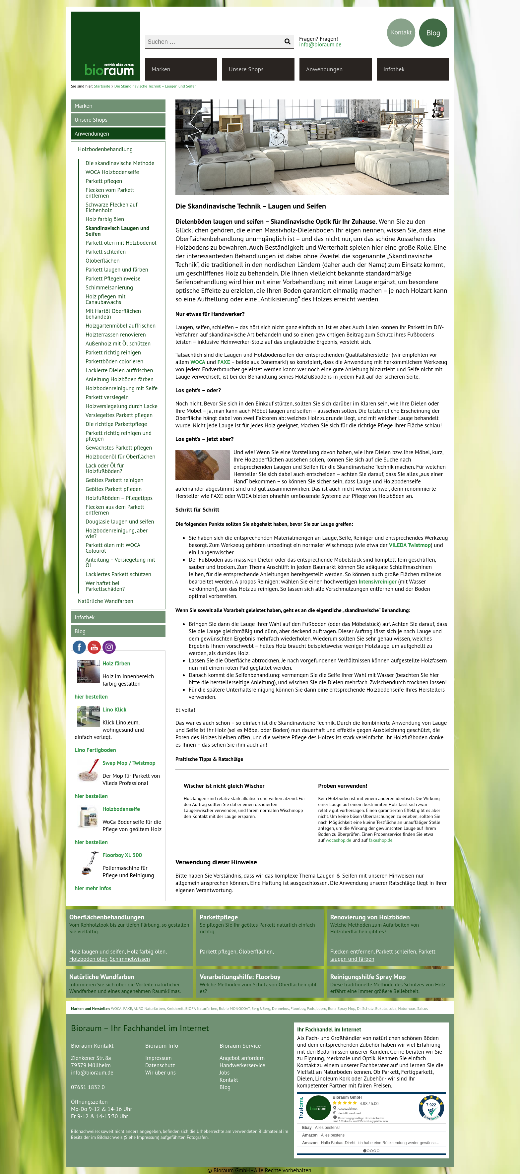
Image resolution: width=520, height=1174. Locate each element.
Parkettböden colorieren (114, 361)
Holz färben (116, 663)
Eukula (381, 1008)
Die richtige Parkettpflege (116, 424)
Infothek (394, 69)
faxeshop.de (381, 840)
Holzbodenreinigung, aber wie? (117, 533)
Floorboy (298, 1008)
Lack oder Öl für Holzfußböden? (105, 468)
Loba (392, 1008)
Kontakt (229, 1079)
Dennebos (280, 1008)
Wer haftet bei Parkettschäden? (105, 586)
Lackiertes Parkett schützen (118, 574)
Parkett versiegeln (107, 397)
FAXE (127, 1008)
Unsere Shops (246, 69)
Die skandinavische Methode (120, 163)
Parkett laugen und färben (117, 269)
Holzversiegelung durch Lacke (122, 406)
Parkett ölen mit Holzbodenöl (121, 242)
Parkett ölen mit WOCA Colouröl (113, 547)
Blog (80, 631)
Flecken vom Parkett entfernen (110, 192)
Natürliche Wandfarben (105, 601)
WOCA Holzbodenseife (112, 172)
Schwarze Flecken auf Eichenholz (112, 207)
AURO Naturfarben (149, 1008)
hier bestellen (91, 696)
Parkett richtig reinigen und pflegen (119, 435)
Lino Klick (114, 709)
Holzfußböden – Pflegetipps (119, 498)
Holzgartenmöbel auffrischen (121, 325)
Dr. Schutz (365, 1008)
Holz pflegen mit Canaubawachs (105, 299)
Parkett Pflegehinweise (113, 278)
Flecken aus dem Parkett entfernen (115, 509)
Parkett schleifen (106, 251)
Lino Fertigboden (95, 750)
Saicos (422, 1008)
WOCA (116, 1008)
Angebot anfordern (242, 1058)
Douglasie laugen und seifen (120, 521)
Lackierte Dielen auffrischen (119, 370)
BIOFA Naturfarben (201, 1008)
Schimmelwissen (130, 958)
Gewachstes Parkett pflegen (119, 447)
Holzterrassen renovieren (116, 334)
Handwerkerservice (242, 1065)
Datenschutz (160, 1065)
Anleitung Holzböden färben (120, 379)
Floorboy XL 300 (122, 855)
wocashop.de (339, 840)
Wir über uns (160, 1072)
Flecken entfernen (352, 951)
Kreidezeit (175, 1008)
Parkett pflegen (104, 181)
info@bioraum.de (320, 44)
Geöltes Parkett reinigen (115, 480)
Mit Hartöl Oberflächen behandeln (113, 313)
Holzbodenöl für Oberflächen (120, 456)
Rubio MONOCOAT (234, 1008)
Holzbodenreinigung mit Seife (122, 388)
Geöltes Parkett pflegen (114, 489)
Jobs (224, 1072)
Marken (161, 69)
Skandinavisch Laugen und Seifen (117, 230)
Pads (311, 1008)
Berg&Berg (260, 1008)
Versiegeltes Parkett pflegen (119, 415)
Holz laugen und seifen (97, 951)
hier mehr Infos (93, 888)
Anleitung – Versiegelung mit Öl (120, 562)
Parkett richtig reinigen (113, 352)
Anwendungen (324, 69)
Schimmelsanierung (109, 287)
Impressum (158, 1058)
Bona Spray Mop (342, 1008)
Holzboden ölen (88, 958)
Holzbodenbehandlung (105, 149)
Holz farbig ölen (105, 219)
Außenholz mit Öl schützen (118, 343)
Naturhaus (407, 1008)
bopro (321, 1008)
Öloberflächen (103, 260)
